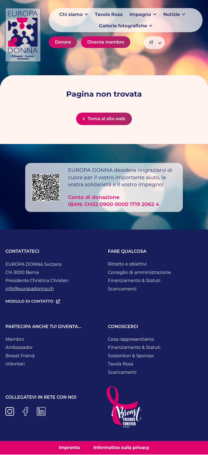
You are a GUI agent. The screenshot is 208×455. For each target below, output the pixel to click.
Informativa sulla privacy (121, 448)
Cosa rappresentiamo (131, 339)
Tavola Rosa (120, 364)
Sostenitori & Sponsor (131, 356)
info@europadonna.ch (29, 289)
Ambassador (19, 348)
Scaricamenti (122, 289)
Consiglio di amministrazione (139, 273)
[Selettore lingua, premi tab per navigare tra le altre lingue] (154, 42)
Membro (14, 339)
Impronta (69, 448)
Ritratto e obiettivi (127, 264)
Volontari (15, 364)
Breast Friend (20, 356)
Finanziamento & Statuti (134, 281)
